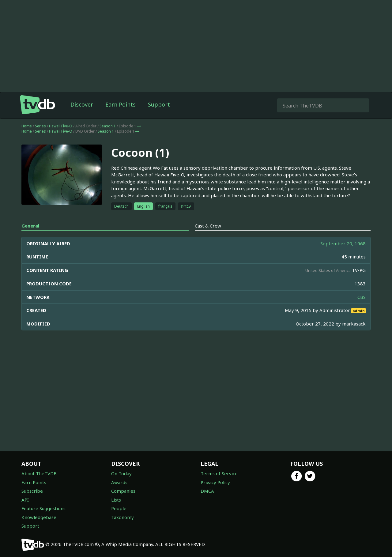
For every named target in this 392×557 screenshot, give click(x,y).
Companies (123, 491)
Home (26, 126)
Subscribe (32, 491)
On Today (121, 473)
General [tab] (30, 226)
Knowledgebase (38, 517)
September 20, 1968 (343, 243)
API (25, 500)
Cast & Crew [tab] (208, 226)
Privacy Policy (215, 482)
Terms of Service (219, 473)
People (118, 508)
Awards (119, 482)
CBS (361, 297)
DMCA (207, 491)
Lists (116, 500)
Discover (81, 104)
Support (159, 104)
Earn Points (120, 104)
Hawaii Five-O (60, 126)
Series (40, 126)
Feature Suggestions (43, 508)
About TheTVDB (39, 473)
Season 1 (108, 126)
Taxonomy (122, 517)
